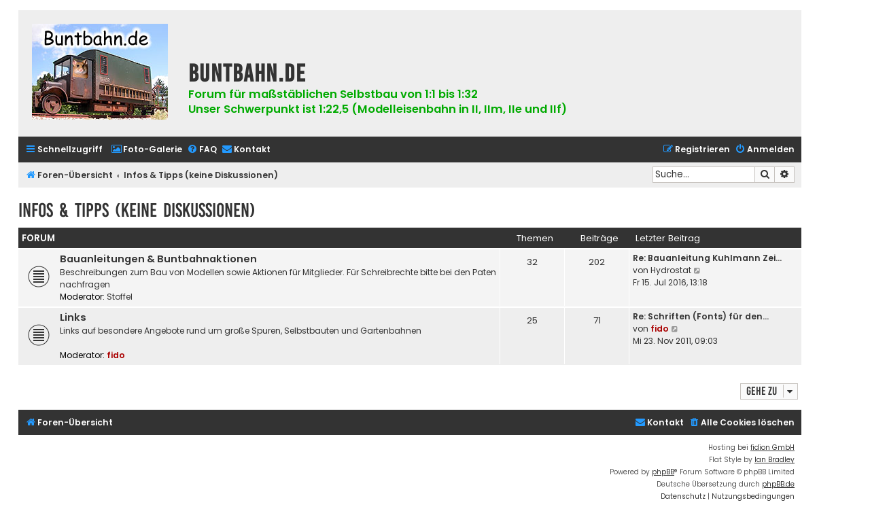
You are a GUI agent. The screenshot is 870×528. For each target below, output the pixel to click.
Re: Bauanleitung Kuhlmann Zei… (707, 258)
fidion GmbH (772, 447)
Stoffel (120, 296)
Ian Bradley (774, 460)
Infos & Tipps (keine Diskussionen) (137, 210)
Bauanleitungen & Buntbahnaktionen (158, 259)
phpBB (663, 472)
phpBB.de (778, 484)
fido (116, 355)
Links (73, 317)
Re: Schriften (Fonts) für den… (701, 316)
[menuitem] (146, 150)
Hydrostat (670, 270)
